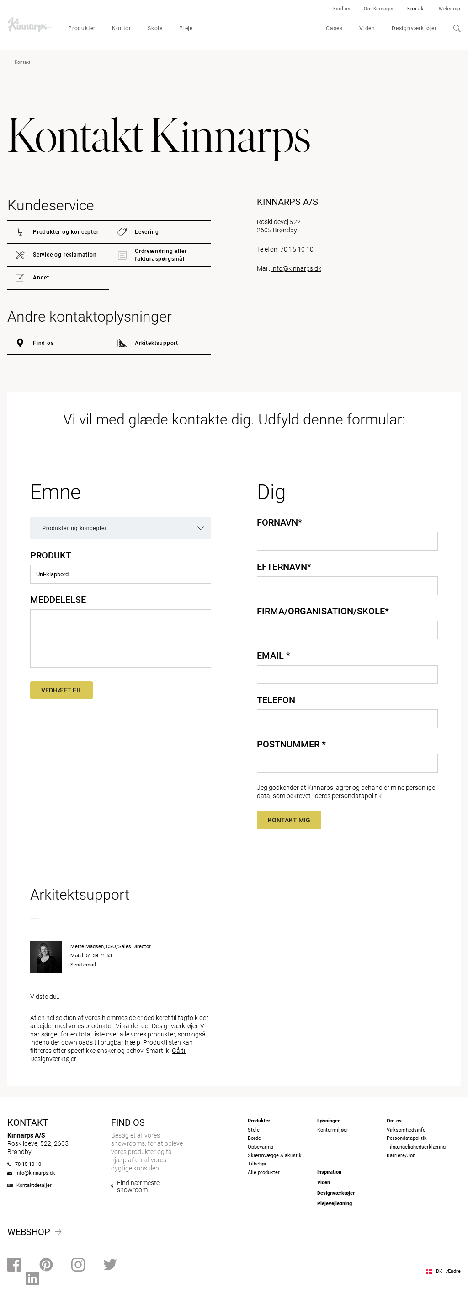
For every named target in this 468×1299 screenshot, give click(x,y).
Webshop (450, 8)
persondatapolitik (357, 796)
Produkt (50, 555)
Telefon (276, 700)
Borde (254, 1138)
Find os (342, 8)
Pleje (186, 28)
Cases (334, 28)
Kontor (121, 28)
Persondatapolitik (407, 1138)
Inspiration (329, 1172)
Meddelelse (58, 600)
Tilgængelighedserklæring (416, 1147)
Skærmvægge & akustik (275, 1156)
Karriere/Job (401, 1156)
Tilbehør (257, 1164)
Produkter (82, 28)
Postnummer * (291, 744)
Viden (367, 28)
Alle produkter (264, 1173)
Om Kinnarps (379, 8)
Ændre (453, 1271)
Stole (254, 1130)
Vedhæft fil (61, 690)
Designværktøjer (414, 28)
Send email (83, 965)
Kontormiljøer (332, 1130)
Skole (155, 28)
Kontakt (416, 8)
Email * (273, 655)
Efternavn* (284, 567)
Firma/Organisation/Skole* (323, 611)
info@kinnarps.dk (296, 268)
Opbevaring (260, 1147)
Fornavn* (279, 522)
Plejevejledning (334, 1204)
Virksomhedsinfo (406, 1130)
